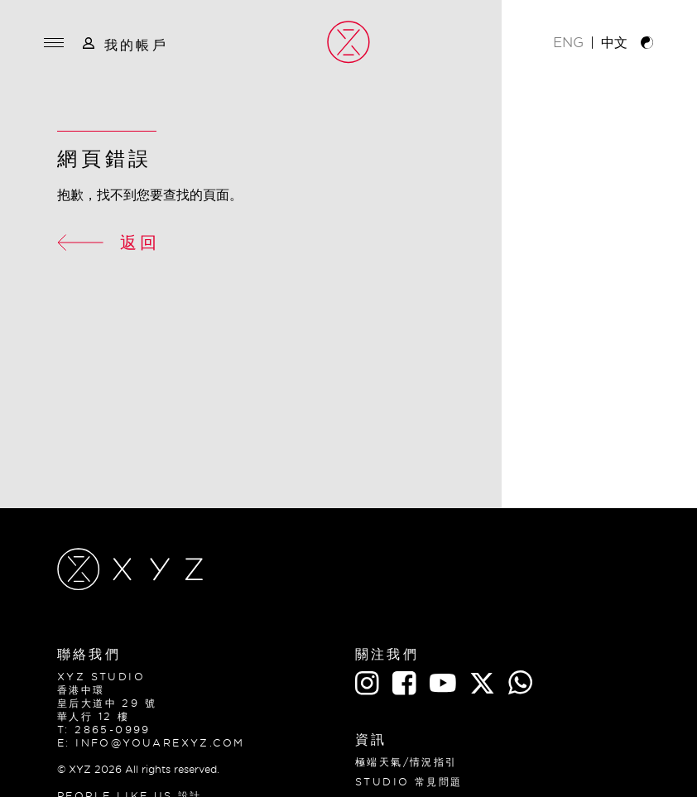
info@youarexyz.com (159, 743)
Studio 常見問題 (408, 781)
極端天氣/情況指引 (406, 762)
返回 (108, 242)
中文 (614, 42)
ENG (568, 42)
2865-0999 (113, 729)
